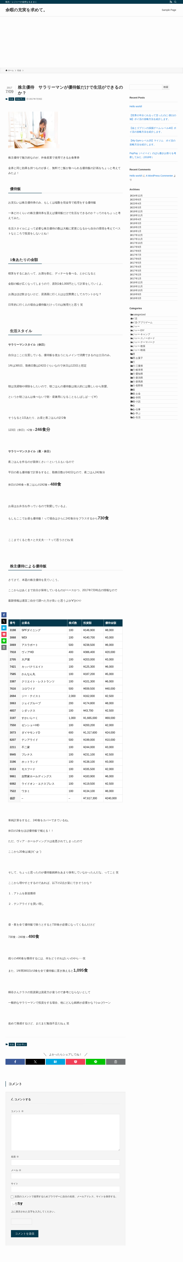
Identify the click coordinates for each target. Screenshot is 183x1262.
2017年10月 (139, 282)
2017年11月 (139, 275)
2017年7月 (139, 304)
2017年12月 (139, 268)
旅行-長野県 (140, 530)
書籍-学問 (139, 552)
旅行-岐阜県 (140, 502)
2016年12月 (139, 354)
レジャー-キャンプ (144, 437)
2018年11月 (139, 232)
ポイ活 (137, 409)
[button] (15, 1062)
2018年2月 (139, 254)
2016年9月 (139, 375)
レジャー (138, 423)
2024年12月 (139, 197)
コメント (17, 1111)
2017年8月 (139, 297)
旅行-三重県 (140, 494)
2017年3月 (139, 332)
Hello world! (136, 106)
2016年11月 (139, 361)
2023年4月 (139, 211)
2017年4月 (139, 325)
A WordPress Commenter (159, 175)
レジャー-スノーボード (146, 445)
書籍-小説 (139, 559)
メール (16, 1170)
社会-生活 (139, 587)
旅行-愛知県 (140, 509)
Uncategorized (141, 402)
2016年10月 (139, 368)
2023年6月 (139, 204)
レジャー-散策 (141, 459)
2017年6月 (139, 311)
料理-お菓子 (140, 480)
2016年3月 (139, 382)
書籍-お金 (139, 544)
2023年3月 (139, 218)
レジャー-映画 (141, 466)
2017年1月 (139, 347)
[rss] (171, 2)
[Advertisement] (91, 42)
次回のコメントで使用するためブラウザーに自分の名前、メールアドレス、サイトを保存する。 (66, 1196)
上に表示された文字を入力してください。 (34, 1211)
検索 (165, 87)
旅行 (136, 487)
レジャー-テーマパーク (146, 452)
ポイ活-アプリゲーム (145, 416)
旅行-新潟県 (140, 516)
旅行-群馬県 (140, 523)
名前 (15, 1156)
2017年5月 (139, 318)
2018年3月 (139, 247)
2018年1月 (139, 261)
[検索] (175, 2)
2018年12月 (139, 225)
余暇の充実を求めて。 (26, 10)
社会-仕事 (139, 573)
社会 (11, 99)
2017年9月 (139, 290)
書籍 (136, 537)
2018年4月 (139, 240)
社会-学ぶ (20, 99)
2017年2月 (139, 340)
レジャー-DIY (141, 430)
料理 (136, 473)
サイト (14, 1183)
